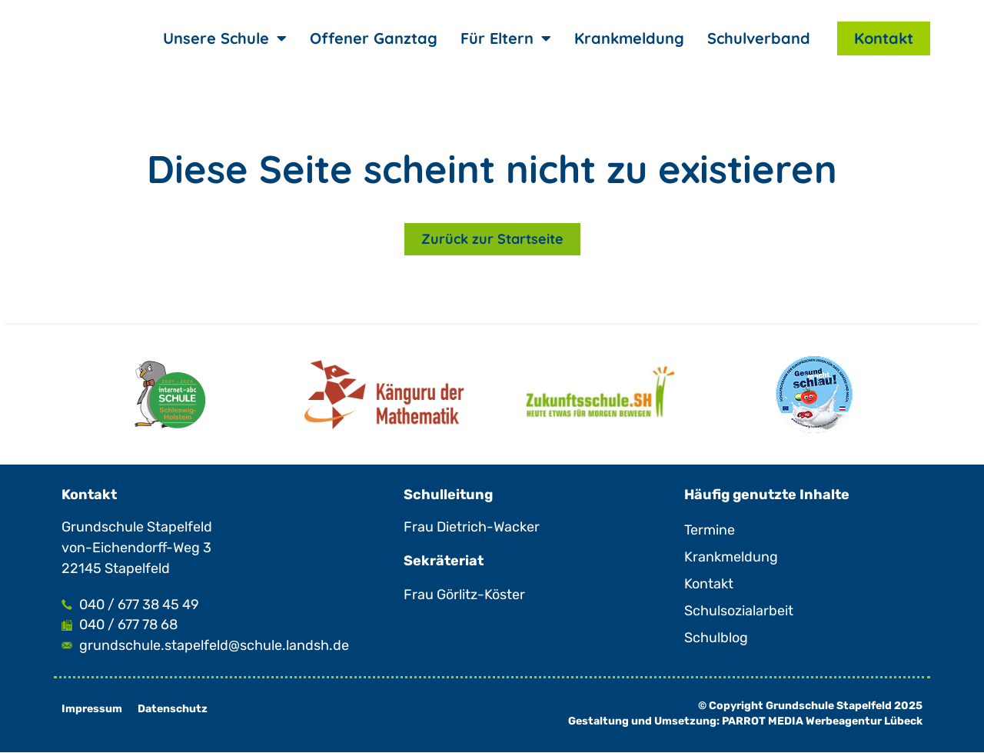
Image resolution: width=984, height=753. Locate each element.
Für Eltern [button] (505, 38)
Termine (709, 529)
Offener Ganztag (373, 38)
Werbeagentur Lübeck (864, 721)
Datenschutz (173, 709)
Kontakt (883, 38)
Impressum (92, 709)
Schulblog (716, 637)
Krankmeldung (629, 38)
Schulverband (758, 38)
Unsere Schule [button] (225, 38)
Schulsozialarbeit (738, 610)
